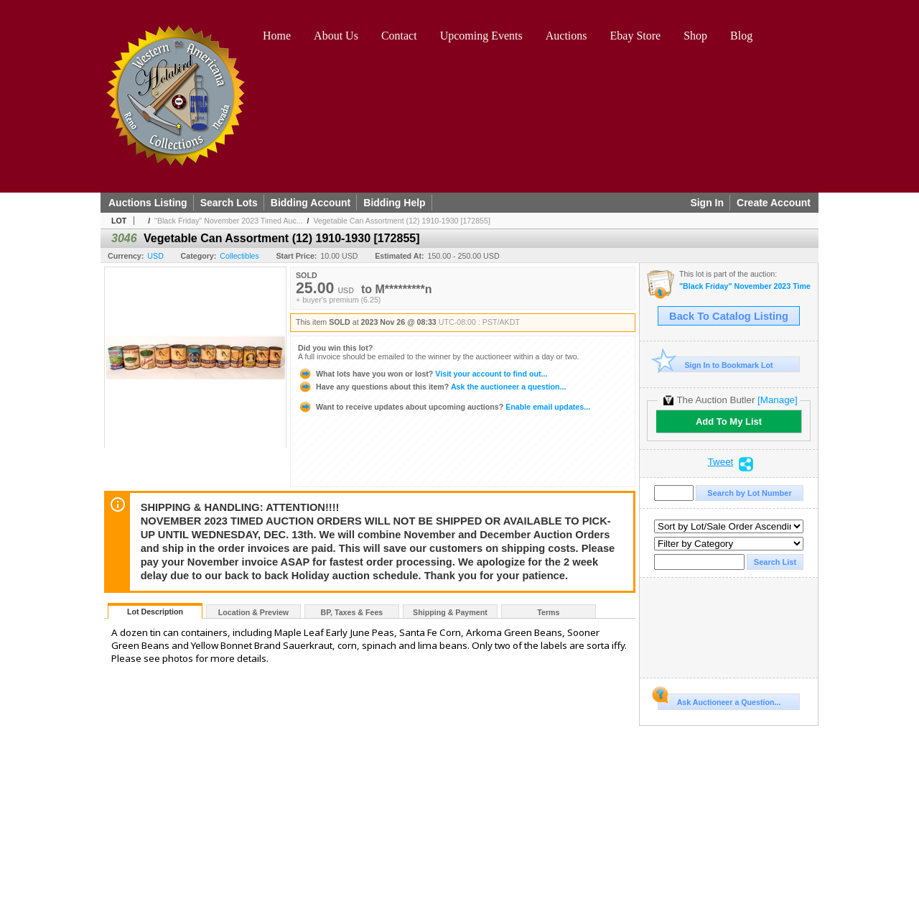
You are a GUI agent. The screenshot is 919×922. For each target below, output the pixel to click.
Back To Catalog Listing (728, 316)
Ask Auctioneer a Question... (719, 699)
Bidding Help (394, 202)
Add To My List (729, 421)
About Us (336, 35)
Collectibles (239, 256)
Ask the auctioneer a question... (432, 386)
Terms (548, 612)
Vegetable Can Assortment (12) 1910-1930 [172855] (401, 220)
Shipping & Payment (450, 612)
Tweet (721, 462)
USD (155, 256)
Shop (695, 35)
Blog (741, 35)
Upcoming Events (481, 35)
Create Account (774, 202)
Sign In (707, 202)
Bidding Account (310, 202)
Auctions (566, 35)
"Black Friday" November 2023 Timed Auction (745, 286)
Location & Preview (253, 612)
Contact (399, 35)
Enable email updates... (444, 406)
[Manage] (777, 400)
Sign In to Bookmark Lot (715, 364)
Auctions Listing (147, 202)
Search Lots (229, 202)
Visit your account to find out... (422, 373)
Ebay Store (635, 35)
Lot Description (155, 611)
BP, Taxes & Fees (352, 612)
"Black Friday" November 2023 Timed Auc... (228, 220)
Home (277, 35)
